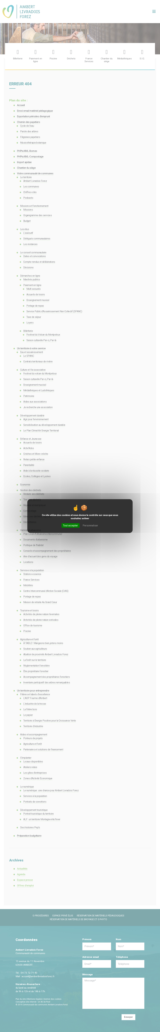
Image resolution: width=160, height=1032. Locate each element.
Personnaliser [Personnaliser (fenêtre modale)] (90, 525)
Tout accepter (70, 525)
